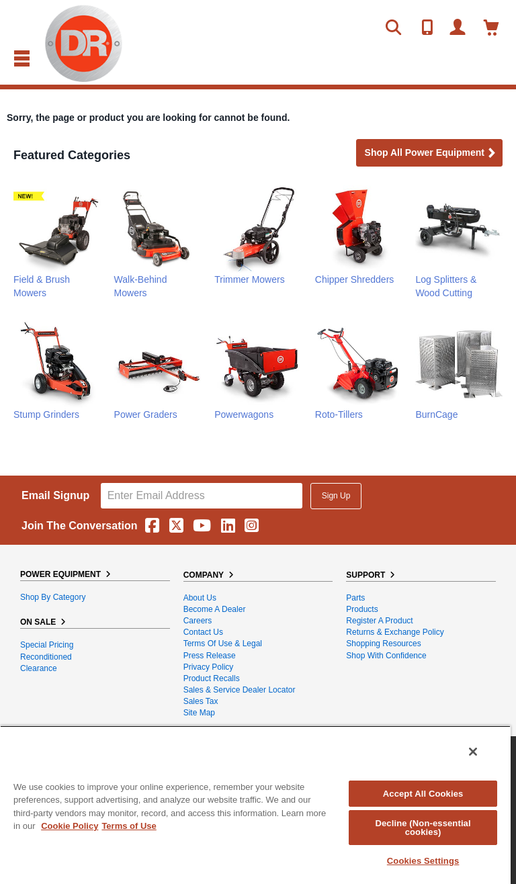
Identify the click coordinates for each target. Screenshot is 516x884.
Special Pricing (46, 645)
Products (362, 609)
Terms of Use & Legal (222, 643)
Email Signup (55, 495)
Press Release (209, 655)
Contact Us (203, 632)
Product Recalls (211, 678)
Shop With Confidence (386, 655)
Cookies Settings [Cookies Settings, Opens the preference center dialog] (423, 861)
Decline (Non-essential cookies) (422, 827)
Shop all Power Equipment (431, 153)
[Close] (473, 751)
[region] (255, 804)
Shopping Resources (383, 643)
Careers (197, 620)
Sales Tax (200, 701)
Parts (355, 598)
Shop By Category (52, 597)
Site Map (199, 712)
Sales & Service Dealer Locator (239, 690)
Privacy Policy (208, 667)
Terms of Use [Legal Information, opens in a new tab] (128, 826)
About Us (199, 598)
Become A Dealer (214, 609)
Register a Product (379, 620)
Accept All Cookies (423, 794)
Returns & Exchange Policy (394, 632)
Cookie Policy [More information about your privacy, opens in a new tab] (69, 826)
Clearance (38, 668)
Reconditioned (46, 657)
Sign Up (336, 495)
